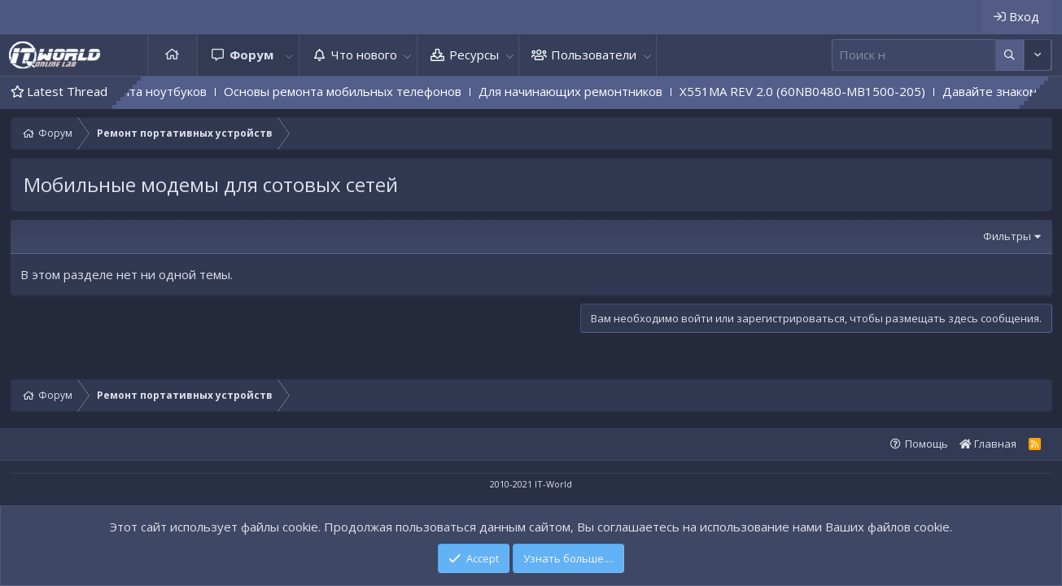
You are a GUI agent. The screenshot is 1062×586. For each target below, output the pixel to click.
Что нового (364, 54)
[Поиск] (913, 55)
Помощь (926, 443)
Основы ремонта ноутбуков (143, 91)
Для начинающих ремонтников (589, 91)
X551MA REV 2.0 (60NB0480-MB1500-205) (821, 91)
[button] (290, 55)
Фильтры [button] (1007, 236)
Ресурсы (474, 54)
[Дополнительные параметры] (1009, 55)
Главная (172, 55)
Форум (251, 54)
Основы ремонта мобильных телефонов (361, 91)
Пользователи (593, 54)
